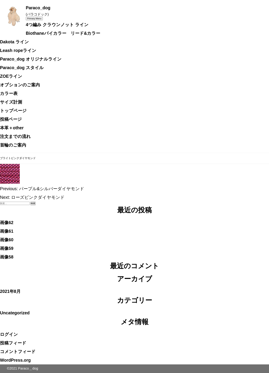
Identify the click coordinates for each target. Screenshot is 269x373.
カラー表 (9, 93)
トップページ (13, 110)
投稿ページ (11, 119)
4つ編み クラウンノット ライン (57, 24)
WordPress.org (15, 360)
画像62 (6, 222)
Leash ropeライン (18, 50)
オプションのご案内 (20, 84)
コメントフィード (18, 351)
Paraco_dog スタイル (22, 67)
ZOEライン (11, 76)
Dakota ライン (14, 41)
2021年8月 (10, 291)
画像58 (6, 257)
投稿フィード (13, 342)
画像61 (6, 231)
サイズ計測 (11, 102)
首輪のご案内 (13, 145)
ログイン (9, 334)
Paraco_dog (38, 7)
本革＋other (12, 127)
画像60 (6, 239)
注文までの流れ (15, 136)
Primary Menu (34, 18)
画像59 (6, 248)
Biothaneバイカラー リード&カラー (63, 33)
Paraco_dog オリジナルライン (31, 59)
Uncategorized (15, 312)
